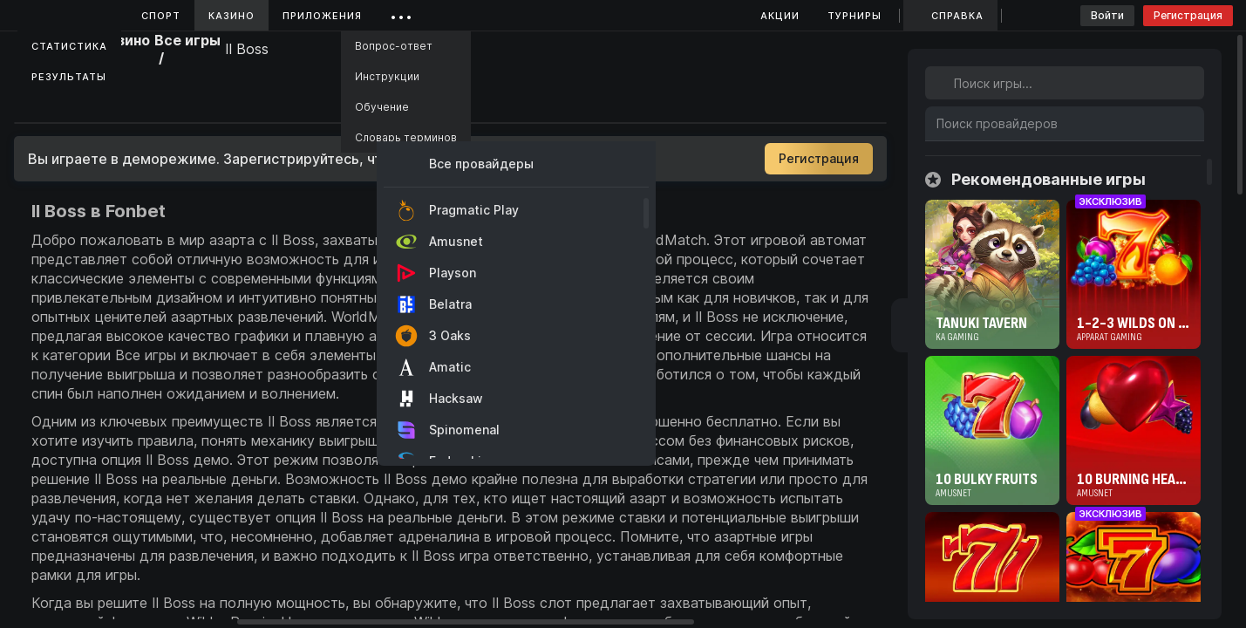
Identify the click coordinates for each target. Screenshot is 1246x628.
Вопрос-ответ (393, 45)
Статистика (69, 46)
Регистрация (1188, 15)
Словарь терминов (406, 137)
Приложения (322, 16)
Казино (231, 16)
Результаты (68, 77)
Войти (1107, 15)
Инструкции (387, 76)
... (401, 12)
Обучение (382, 106)
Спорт (160, 16)
